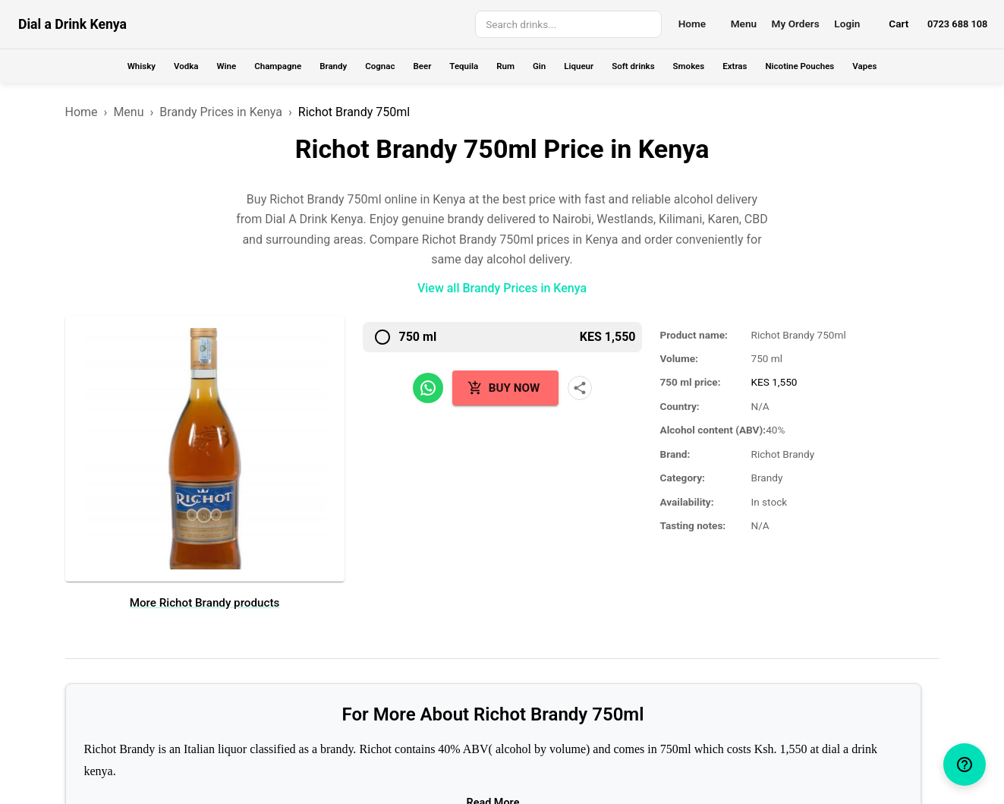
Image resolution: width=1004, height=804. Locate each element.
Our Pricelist (303, 709)
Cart (898, 23)
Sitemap (438, 709)
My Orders (796, 23)
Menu (744, 23)
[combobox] (567, 24)
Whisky (141, 66)
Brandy (333, 66)
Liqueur (578, 66)
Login (847, 23)
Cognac (380, 66)
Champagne (277, 66)
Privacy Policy (438, 688)
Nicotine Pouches (799, 66)
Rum (505, 66)
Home (692, 23)
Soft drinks (633, 66)
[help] (964, 764)
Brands (303, 667)
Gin (539, 66)
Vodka (186, 66)
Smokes (689, 66)
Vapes (864, 66)
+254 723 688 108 (566, 667)
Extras (734, 66)
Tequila (463, 66)
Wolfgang (546, 779)
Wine (226, 66)
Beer (422, 66)
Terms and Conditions (438, 667)
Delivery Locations (302, 688)
